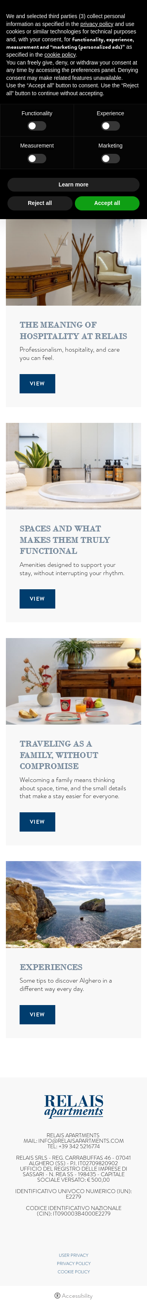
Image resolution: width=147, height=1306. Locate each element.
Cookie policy (74, 1272)
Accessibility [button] (77, 1296)
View (37, 383)
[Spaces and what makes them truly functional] (73, 465)
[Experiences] (73, 903)
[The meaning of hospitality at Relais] (73, 261)
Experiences (51, 967)
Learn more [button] (73, 184)
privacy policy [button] (96, 24)
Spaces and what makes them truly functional (65, 540)
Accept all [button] (107, 203)
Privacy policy (74, 1263)
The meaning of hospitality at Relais (73, 330)
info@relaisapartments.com (81, 1141)
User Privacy (73, 1255)
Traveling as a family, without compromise (59, 755)
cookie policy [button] (59, 55)
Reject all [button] (40, 203)
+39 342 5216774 (79, 1146)
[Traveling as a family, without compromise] (73, 680)
